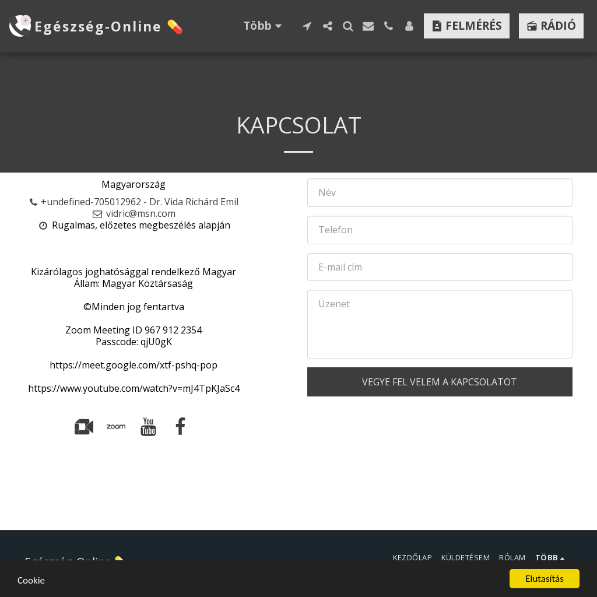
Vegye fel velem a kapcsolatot (439, 381)
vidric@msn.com (134, 213)
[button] (307, 25)
